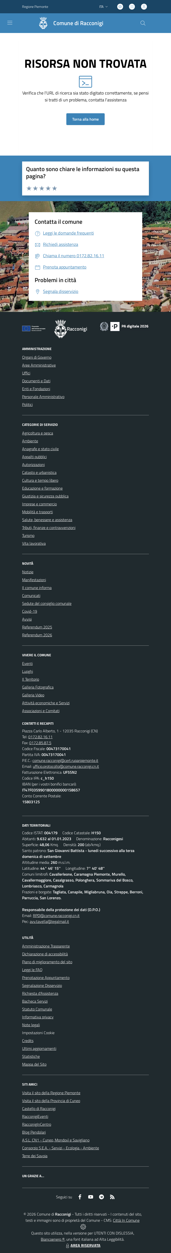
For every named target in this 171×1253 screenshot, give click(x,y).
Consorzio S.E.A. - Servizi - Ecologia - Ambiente (60, 1148)
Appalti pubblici (34, 457)
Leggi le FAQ (32, 970)
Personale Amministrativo (43, 397)
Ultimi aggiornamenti (39, 1048)
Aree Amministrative (39, 365)
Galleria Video (33, 695)
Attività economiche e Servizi (46, 703)
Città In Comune (126, 1220)
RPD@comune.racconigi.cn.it (56, 915)
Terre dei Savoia (34, 1156)
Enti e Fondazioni (36, 389)
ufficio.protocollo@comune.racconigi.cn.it (66, 766)
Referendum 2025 (37, 627)
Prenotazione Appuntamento (46, 977)
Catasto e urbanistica (39, 472)
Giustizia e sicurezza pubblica (45, 496)
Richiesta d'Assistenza (40, 993)
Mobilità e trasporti (37, 512)
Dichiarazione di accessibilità (45, 954)
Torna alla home (85, 119)
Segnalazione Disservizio (42, 985)
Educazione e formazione (42, 488)
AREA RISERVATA (82, 1245)
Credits (27, 1041)
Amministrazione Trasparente (46, 946)
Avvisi (27, 619)
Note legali (31, 1025)
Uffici (26, 373)
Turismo (28, 535)
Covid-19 (29, 611)
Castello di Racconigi (39, 1108)
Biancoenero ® (53, 1239)
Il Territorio (30, 679)
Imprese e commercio (39, 504)
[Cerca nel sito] (143, 23)
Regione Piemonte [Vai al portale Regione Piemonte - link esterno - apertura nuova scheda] (35, 6)
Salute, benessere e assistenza (47, 520)
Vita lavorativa (34, 543)
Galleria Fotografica (38, 687)
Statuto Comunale (37, 1009)
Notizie (27, 572)
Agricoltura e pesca (37, 433)
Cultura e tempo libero (40, 480)
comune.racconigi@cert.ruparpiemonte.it (65, 760)
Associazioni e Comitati (40, 711)
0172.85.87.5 (40, 743)
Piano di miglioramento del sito (47, 962)
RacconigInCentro (36, 1124)
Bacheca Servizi (35, 1001)
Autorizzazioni (33, 464)
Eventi (27, 663)
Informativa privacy (38, 1017)
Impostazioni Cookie (38, 1033)
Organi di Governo (36, 357)
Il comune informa (37, 588)
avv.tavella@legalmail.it (49, 921)
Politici (27, 404)
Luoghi (27, 671)
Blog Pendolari (34, 1132)
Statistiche (31, 1056)
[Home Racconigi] (68, 23)
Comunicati (31, 595)
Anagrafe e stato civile (40, 449)
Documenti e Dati (36, 381)
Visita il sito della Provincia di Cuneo (51, 1101)
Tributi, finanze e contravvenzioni (48, 527)
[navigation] (10, 23)
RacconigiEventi (35, 1116)
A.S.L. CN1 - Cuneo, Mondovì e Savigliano (55, 1140)
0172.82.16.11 (40, 737)
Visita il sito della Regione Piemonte (51, 1093)
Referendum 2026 (37, 635)
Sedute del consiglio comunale (46, 603)
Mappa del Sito (34, 1064)
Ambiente (30, 441)
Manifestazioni (34, 580)
